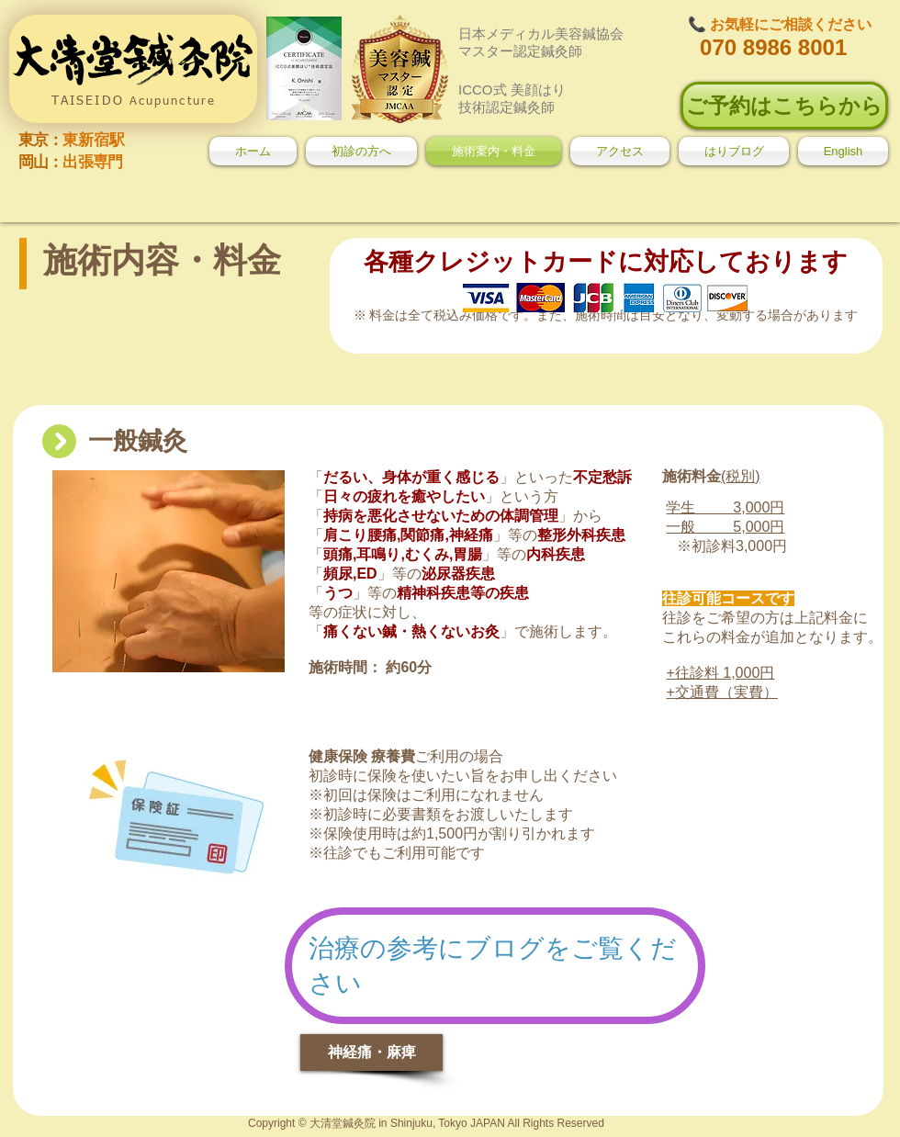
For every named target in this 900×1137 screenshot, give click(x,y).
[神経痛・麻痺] (371, 1052)
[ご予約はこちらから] (784, 105)
